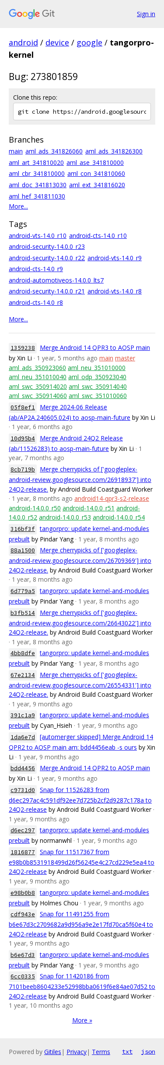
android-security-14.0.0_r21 (47, 291)
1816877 (22, 852)
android (23, 42)
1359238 (22, 348)
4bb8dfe (22, 653)
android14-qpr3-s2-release (111, 498)
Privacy (76, 1052)
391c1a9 (22, 715)
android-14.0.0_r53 (65, 517)
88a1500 (22, 550)
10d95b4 (22, 438)
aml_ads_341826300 (114, 151)
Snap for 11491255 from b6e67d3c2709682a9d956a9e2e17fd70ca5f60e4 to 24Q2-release (81, 924)
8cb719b (22, 469)
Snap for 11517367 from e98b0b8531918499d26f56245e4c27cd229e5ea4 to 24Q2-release (81, 862)
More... (18, 206)
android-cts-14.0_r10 (98, 235)
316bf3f (22, 529)
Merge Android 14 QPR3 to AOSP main (95, 347)
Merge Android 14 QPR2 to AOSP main (95, 768)
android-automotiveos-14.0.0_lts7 (56, 280)
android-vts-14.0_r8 (114, 291)
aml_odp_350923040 (97, 377)
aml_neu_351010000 (97, 367)
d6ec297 (22, 830)
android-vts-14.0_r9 (114, 258)
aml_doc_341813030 (37, 185)
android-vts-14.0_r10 (37, 235)
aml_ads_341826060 (54, 151)
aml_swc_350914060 (38, 395)
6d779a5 (22, 591)
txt (127, 1051)
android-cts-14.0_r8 (36, 302)
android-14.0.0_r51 (89, 508)
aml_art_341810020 (36, 162)
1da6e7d (22, 737)
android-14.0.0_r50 (35, 508)
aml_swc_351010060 (98, 395)
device (57, 42)
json (148, 1051)
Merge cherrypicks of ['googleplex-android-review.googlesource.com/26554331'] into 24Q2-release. (80, 684)
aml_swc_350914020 (38, 386)
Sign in (146, 14)
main (16, 151)
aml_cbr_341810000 (37, 173)
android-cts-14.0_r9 (36, 269)
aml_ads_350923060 (37, 367)
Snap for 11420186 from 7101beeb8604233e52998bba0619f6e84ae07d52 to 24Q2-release (82, 986)
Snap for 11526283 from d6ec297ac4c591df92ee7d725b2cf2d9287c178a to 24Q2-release (80, 800)
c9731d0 (22, 790)
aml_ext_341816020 (97, 185)
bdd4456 (22, 768)
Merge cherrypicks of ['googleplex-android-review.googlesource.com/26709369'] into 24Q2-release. (80, 560)
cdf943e (22, 914)
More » (82, 1020)
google (89, 42)
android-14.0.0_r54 (119, 517)
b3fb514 (22, 613)
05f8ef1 (22, 407)
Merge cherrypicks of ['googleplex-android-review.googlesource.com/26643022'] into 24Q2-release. (80, 622)
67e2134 (22, 675)
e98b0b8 (22, 893)
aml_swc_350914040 (98, 386)
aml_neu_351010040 (37, 377)
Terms (101, 1052)
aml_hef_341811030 (37, 196)
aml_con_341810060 (96, 173)
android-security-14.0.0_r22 (47, 258)
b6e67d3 (22, 955)
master (125, 358)
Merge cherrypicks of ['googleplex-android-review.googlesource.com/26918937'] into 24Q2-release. (80, 479)
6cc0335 (22, 976)
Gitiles (52, 1052)
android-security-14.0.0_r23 (47, 246)
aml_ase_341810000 (95, 162)
